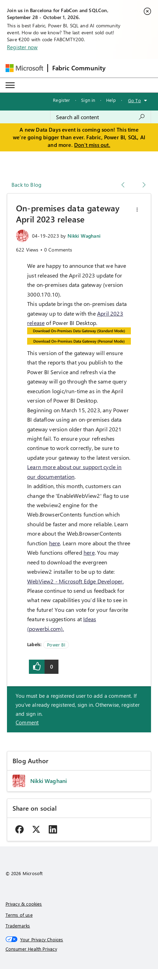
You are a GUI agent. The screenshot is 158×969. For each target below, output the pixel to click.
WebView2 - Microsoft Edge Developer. (75, 581)
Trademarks (18, 925)
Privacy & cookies (24, 904)
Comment (27, 722)
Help (111, 100)
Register (61, 100)
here (54, 543)
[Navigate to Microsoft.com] (24, 68)
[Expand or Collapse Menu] (10, 85)
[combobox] (100, 117)
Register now (22, 47)
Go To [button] (134, 100)
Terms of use (19, 915)
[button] (137, 209)
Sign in (88, 100)
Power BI (56, 644)
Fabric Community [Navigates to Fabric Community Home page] (79, 68)
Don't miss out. (92, 144)
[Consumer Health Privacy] (79, 948)
